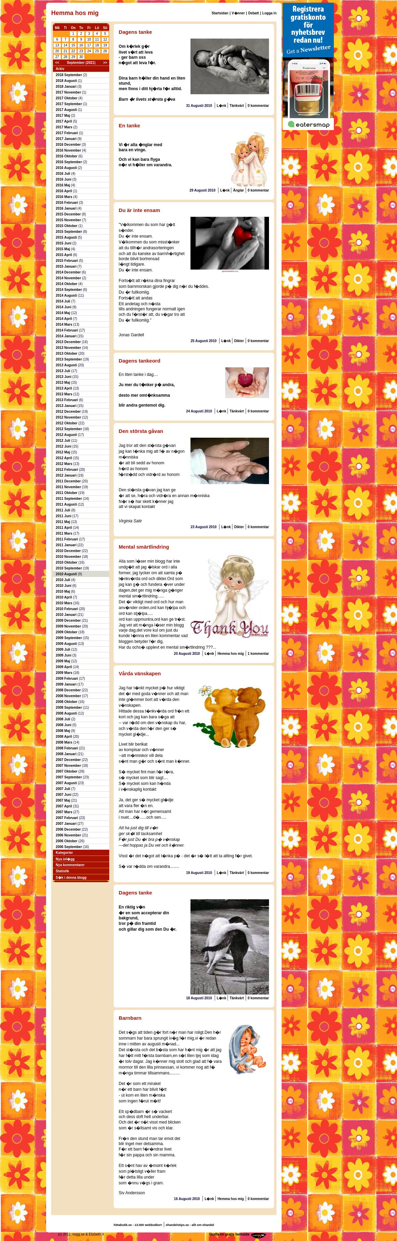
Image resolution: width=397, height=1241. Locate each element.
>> (105, 63)
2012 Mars (64, 464)
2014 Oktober (67, 284)
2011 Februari (67, 539)
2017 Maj (63, 115)
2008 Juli (63, 719)
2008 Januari (66, 754)
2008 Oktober (67, 702)
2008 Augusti (67, 713)
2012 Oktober (67, 423)
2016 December (69, 144)
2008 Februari (67, 748)
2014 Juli (63, 301)
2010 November (69, 557)
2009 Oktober (67, 632)
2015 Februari (67, 261)
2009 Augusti (67, 644)
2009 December (69, 620)
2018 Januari (66, 86)
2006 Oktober (67, 841)
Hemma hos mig (230, 653)
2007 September (69, 777)
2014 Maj (63, 313)
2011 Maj (63, 522)
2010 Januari (66, 615)
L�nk (222, 106)
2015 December (69, 214)
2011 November (69, 487)
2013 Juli (63, 371)
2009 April (64, 667)
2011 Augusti (67, 504)
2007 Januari (66, 824)
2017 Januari (66, 139)
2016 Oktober (67, 156)
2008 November (69, 696)
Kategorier (64, 853)
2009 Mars (64, 673)
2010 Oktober (67, 562)
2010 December (69, 551)
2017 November (69, 92)
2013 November (69, 348)
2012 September (69, 429)
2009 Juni (64, 655)
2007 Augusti (67, 783)
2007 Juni (64, 794)
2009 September (69, 638)
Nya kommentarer (70, 865)
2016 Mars (64, 197)
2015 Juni (64, 243)
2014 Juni (64, 307)
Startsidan (220, 13)
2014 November (69, 278)
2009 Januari (66, 684)
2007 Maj (63, 800)
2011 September (69, 498)
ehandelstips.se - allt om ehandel (190, 1225)
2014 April (64, 319)
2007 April (64, 806)
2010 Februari (67, 609)
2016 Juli (63, 173)
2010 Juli (63, 580)
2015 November (69, 220)
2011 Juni (64, 516)
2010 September (69, 568)
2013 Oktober (67, 353)
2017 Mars (64, 127)
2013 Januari (66, 406)
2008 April (64, 736)
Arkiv (60, 69)
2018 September (69, 75)
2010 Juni (64, 586)
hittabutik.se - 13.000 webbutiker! (138, 1225)
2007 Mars (64, 812)
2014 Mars (64, 324)
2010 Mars (64, 603)
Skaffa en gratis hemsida (229, 1234)
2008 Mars (64, 742)
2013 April (64, 388)
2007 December (69, 760)
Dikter (239, 341)
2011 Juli (63, 510)
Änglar (238, 190)
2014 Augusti (67, 295)
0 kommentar (258, 106)
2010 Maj (63, 591)
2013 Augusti (67, 365)
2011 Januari (66, 545)
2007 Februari (67, 818)
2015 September (69, 232)
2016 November (69, 150)
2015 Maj (63, 249)
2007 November (69, 765)
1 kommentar (258, 653)
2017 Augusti (67, 110)
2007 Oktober (67, 771)
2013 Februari (67, 400)
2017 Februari (67, 133)
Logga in (269, 13)
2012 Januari (66, 475)
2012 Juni (64, 446)
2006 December (69, 829)
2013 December (69, 342)
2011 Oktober (67, 493)
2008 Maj (63, 731)
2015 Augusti (67, 237)
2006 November (69, 835)
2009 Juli (63, 649)
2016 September (69, 162)
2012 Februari (67, 469)
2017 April (64, 121)
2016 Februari (67, 203)
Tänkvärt (237, 106)
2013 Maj (63, 382)
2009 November (69, 626)
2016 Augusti (67, 168)
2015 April (64, 255)
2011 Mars (64, 533)
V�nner (238, 13)
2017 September (69, 104)
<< (57, 63)
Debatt (253, 13)
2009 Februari (67, 678)
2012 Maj (63, 452)
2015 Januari (66, 266)
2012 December (69, 411)
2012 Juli (63, 440)
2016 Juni (64, 179)
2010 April (64, 597)
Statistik (62, 871)
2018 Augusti (67, 81)
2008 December (69, 690)
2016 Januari (66, 208)
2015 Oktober (67, 226)
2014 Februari (67, 330)
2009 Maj (63, 661)
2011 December (69, 481)
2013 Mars (64, 394)
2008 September (69, 707)
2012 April (64, 458)
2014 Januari (66, 336)
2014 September (69, 290)
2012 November (69, 417)
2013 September (69, 359)
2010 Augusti (67, 574)
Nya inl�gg (65, 859)
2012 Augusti (67, 435)
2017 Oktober (67, 98)
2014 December (69, 272)
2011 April (64, 528)
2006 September (69, 847)
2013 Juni (64, 377)
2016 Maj (63, 185)
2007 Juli (63, 789)
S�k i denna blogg (71, 877)
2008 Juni (64, 725)
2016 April (64, 191)
